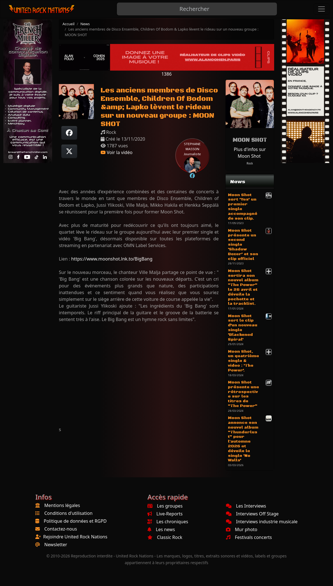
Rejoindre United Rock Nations (75, 537)
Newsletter (55, 544)
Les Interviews (246, 506)
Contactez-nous (60, 529)
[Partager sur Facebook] (69, 133)
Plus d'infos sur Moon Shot (250, 152)
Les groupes (164, 506)
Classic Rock (164, 537)
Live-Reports (164, 514)
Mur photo (241, 529)
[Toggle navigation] (321, 9)
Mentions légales (62, 505)
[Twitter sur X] (69, 151)
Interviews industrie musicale (262, 521)
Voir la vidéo (117, 152)
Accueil (69, 23)
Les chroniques (167, 521)
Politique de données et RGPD (75, 521)
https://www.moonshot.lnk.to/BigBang (111, 259)
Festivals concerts (249, 537)
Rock (250, 163)
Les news (161, 529)
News (85, 23)
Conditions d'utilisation (68, 513)
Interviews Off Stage (252, 514)
